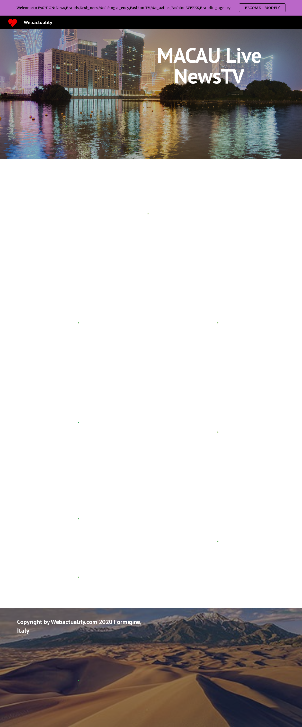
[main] (209, 65)
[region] (151, 8)
